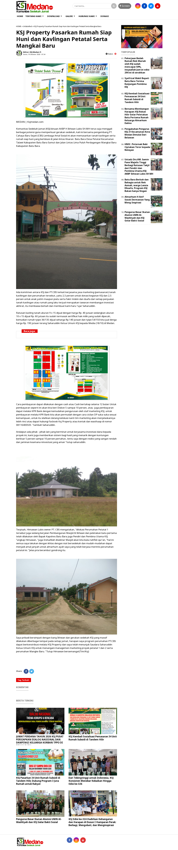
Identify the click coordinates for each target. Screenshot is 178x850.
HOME (20, 16)
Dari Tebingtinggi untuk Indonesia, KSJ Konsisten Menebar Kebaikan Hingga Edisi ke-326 (91, 780)
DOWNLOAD (53, 16)
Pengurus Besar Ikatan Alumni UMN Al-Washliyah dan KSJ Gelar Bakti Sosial (39, 821)
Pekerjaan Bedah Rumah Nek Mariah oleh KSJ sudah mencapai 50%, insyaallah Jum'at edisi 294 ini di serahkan (137, 65)
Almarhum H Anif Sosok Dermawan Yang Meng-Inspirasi (137, 199)
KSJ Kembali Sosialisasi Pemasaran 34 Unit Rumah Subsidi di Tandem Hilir (93, 738)
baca (109, 54)
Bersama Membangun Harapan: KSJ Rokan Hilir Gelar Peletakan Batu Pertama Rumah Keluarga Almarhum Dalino (137, 116)
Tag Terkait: (23, 680)
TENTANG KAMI (33, 16)
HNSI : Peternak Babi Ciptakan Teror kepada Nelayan (137, 147)
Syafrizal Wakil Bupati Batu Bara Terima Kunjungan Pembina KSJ (137, 82)
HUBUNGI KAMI (87, 16)
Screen (125, 5)
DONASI (104, 16)
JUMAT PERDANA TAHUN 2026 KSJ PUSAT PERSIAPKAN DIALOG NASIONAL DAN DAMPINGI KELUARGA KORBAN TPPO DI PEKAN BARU (39, 741)
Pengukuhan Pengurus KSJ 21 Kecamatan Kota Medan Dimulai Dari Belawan (137, 133)
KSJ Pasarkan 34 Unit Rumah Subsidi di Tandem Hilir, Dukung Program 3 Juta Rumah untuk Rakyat (38, 780)
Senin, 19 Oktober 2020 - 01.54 (34, 54)
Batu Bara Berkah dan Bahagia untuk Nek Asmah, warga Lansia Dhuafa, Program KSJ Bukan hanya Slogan (137, 185)
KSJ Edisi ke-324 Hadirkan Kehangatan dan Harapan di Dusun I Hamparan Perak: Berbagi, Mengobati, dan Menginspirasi (92, 822)
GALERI (69, 16)
